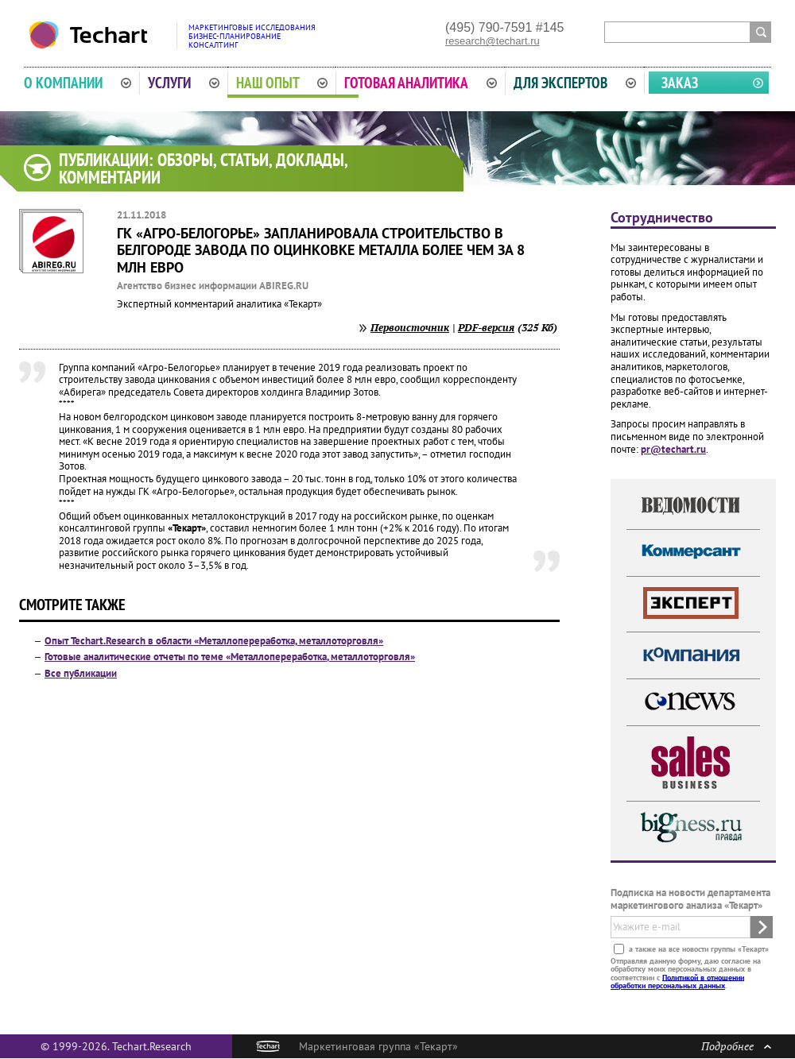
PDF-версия (486, 327)
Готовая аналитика (420, 82)
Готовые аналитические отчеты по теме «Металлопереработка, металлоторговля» (230, 656)
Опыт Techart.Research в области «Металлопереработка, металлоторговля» (214, 640)
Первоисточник (409, 327)
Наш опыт (282, 82)
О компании (77, 82)
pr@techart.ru (673, 449)
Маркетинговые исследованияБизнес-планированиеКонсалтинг (252, 36)
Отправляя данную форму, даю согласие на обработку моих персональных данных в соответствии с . (686, 972)
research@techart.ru (492, 41)
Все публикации (81, 673)
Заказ (679, 82)
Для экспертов (575, 82)
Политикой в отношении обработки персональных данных (677, 981)
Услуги (183, 82)
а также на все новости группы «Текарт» (697, 948)
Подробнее (736, 1045)
